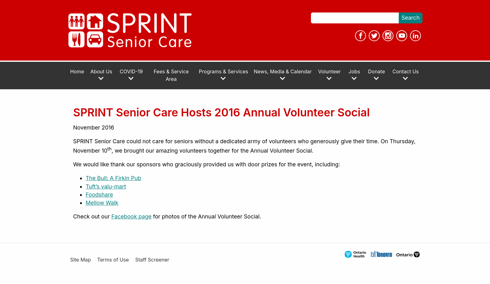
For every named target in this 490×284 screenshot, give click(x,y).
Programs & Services (223, 75)
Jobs (354, 75)
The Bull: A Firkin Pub (113, 178)
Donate (376, 75)
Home (77, 72)
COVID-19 (131, 75)
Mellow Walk (102, 202)
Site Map (80, 260)
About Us (101, 75)
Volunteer (329, 75)
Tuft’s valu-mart (106, 186)
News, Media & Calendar (283, 75)
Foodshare (99, 194)
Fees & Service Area (171, 75)
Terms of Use (113, 260)
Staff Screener (152, 260)
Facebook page (131, 216)
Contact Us (405, 75)
